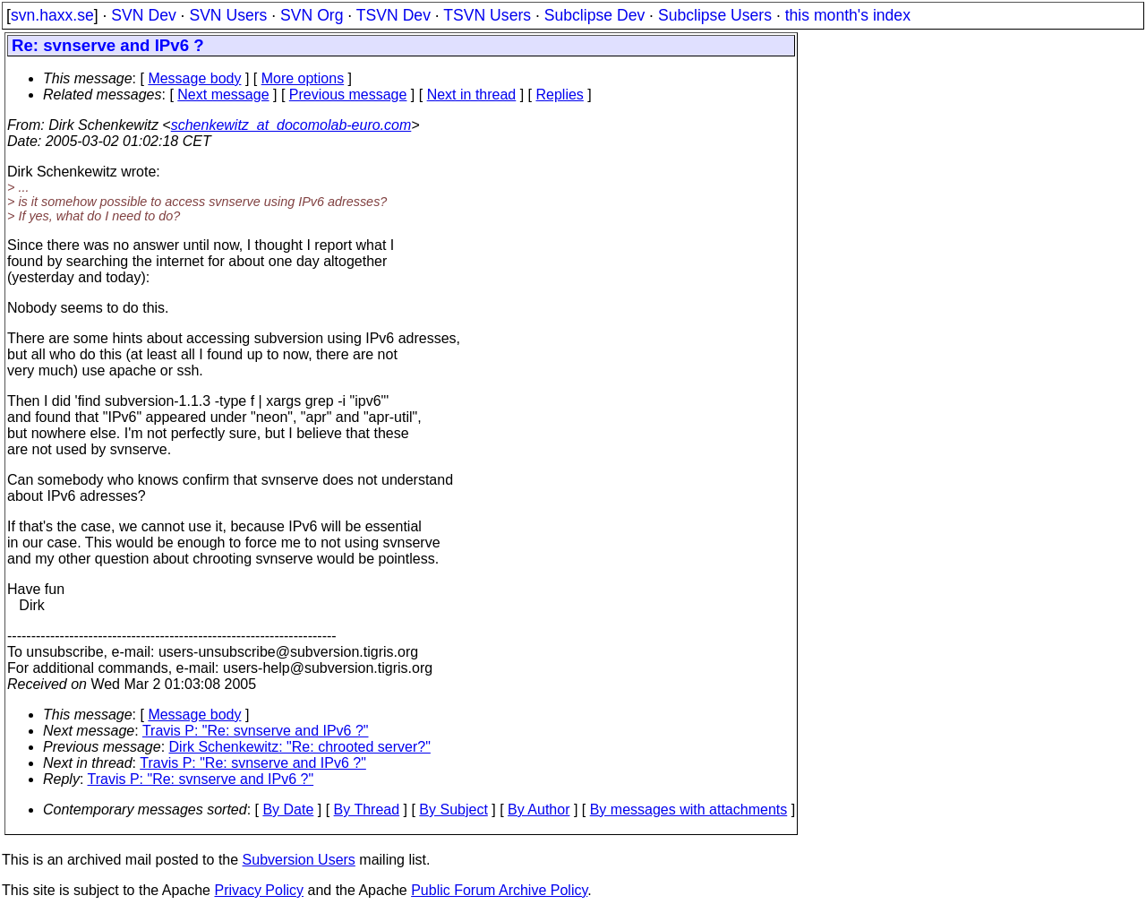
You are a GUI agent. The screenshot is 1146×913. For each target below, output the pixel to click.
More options (303, 78)
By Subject (453, 809)
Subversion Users (299, 859)
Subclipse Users (715, 15)
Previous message (348, 94)
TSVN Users (487, 15)
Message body (194, 78)
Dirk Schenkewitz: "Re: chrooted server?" (300, 746)
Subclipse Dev (594, 15)
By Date (287, 809)
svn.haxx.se (52, 15)
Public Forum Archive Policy (499, 890)
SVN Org (311, 15)
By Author (538, 809)
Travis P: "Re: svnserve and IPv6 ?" (255, 730)
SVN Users (228, 15)
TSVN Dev (393, 15)
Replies (560, 94)
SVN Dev (143, 15)
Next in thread (472, 94)
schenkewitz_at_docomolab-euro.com (291, 125)
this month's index (848, 15)
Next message (223, 94)
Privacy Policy (259, 890)
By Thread (367, 809)
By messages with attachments (689, 809)
